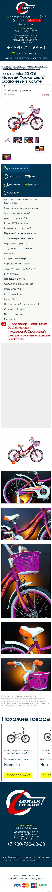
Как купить (23, 57)
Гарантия (10, 57)
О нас (4, 860)
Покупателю (41, 856)
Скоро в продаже (18, 775)
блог (33, 57)
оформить (34, 20)
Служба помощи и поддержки (26, 878)
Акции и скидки (19, 860)
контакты (43, 57)
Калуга (26, 17)
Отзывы (45, 94)
